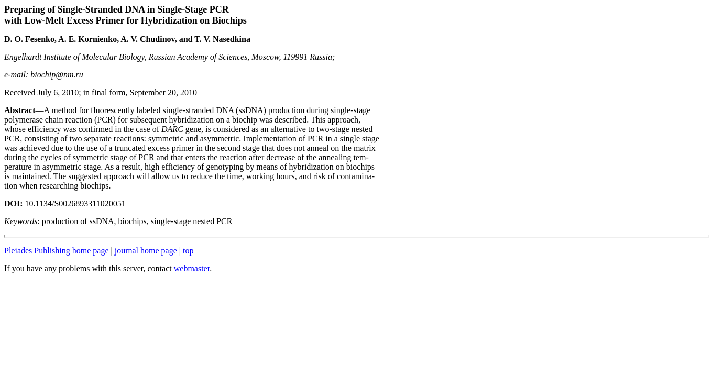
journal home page (146, 250)
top (188, 250)
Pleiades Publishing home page (56, 250)
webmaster (192, 268)
